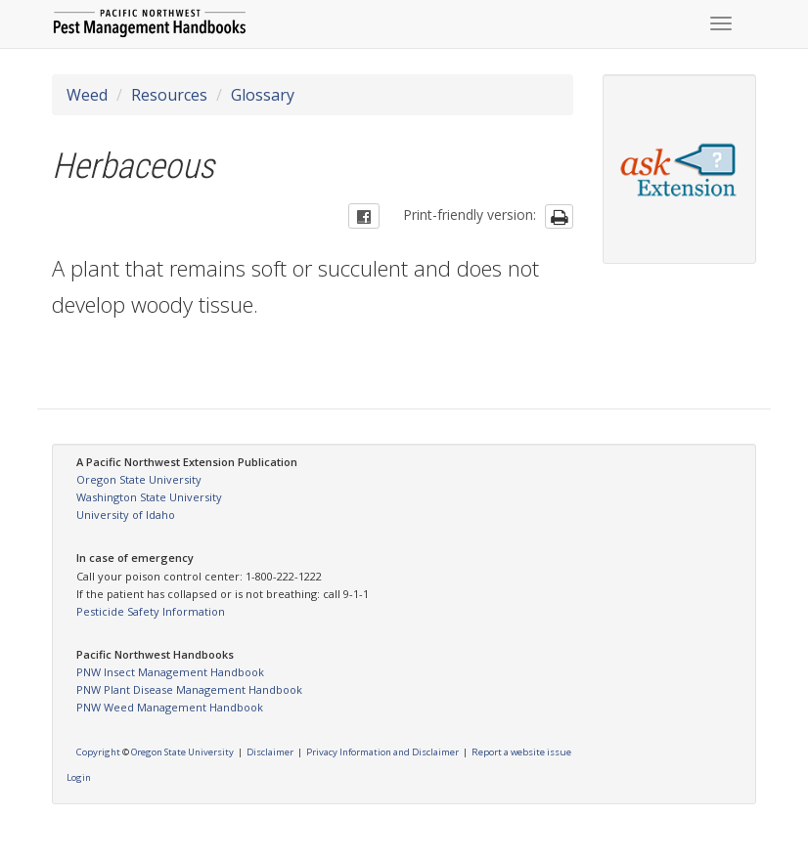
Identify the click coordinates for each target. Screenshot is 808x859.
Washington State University (149, 497)
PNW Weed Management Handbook (169, 707)
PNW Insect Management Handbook (170, 672)
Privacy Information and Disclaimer (382, 752)
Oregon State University (139, 479)
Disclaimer (270, 752)
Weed (87, 95)
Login (79, 777)
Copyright (98, 752)
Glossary (262, 95)
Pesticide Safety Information (150, 611)
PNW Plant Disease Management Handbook (189, 689)
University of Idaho (125, 514)
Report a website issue (521, 752)
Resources (169, 95)
